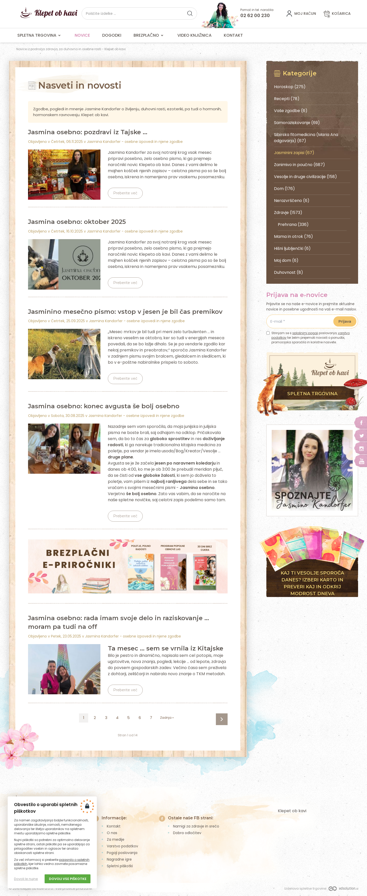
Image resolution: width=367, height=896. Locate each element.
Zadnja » (167, 717)
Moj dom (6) (286, 260)
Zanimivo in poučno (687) (299, 165)
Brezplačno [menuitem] (149, 35)
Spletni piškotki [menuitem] (120, 865)
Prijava (344, 321)
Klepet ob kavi (292, 811)
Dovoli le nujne (26, 878)
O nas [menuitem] (112, 832)
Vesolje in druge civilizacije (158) (305, 177)
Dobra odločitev (187, 832)
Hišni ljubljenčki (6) (292, 248)
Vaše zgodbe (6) (290, 111)
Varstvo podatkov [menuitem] (122, 846)
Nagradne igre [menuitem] (119, 859)
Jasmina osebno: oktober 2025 (77, 221)
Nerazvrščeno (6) (291, 200)
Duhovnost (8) (288, 272)
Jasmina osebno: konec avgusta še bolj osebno (103, 406)
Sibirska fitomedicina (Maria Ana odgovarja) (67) (306, 138)
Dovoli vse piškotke (67, 878)
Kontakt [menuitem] (233, 35)
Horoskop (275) (290, 87)
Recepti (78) (286, 99)
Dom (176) (284, 189)
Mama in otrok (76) (293, 236)
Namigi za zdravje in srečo (196, 826)
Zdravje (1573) (288, 212)
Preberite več (125, 193)
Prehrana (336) (293, 224)
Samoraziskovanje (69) (297, 123)
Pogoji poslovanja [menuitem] (122, 852)
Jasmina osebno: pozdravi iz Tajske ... (87, 132)
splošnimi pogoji (305, 333)
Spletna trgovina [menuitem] (39, 35)
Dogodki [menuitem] (111, 35)
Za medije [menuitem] (115, 839)
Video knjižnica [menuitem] (194, 35)
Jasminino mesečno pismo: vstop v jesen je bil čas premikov (125, 311)
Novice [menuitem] (82, 35)
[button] (190, 13)
